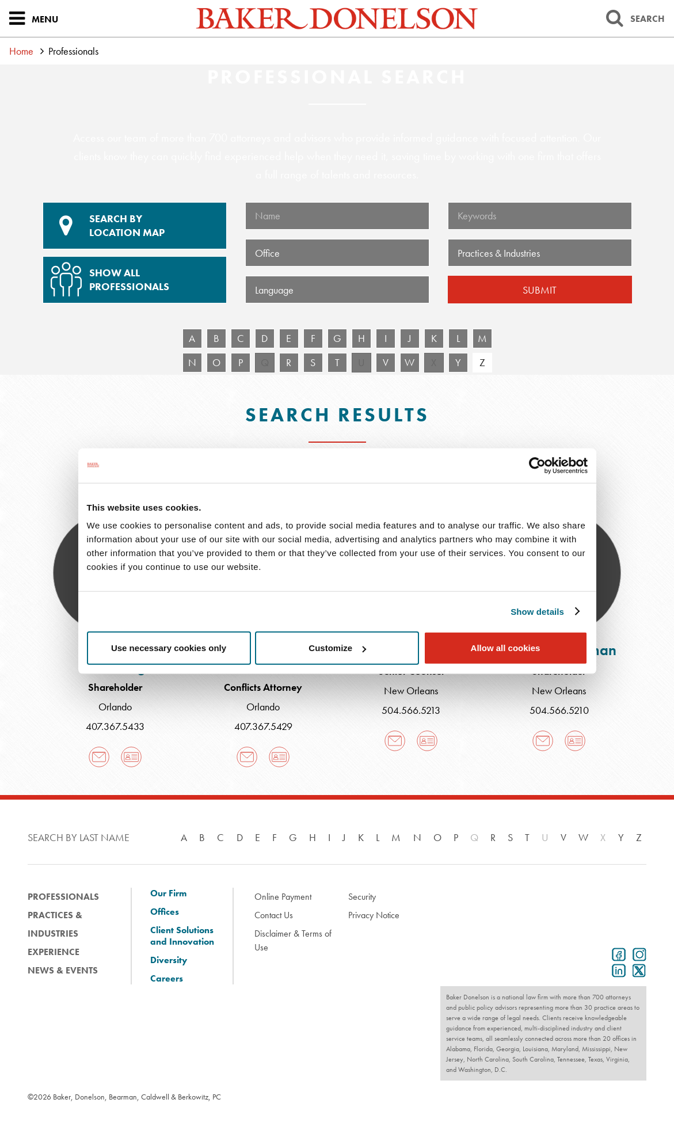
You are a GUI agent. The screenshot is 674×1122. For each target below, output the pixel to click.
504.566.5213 (411, 710)
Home (21, 51)
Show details (537, 611)
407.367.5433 (115, 726)
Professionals (63, 897)
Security (362, 897)
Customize (337, 648)
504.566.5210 (559, 710)
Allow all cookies (505, 648)
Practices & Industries (55, 924)
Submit (540, 289)
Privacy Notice (373, 915)
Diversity (168, 960)
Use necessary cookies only (168, 648)
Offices (164, 912)
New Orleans (411, 690)
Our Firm (168, 893)
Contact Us (273, 915)
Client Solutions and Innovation (182, 936)
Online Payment (282, 897)
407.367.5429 (263, 726)
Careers (166, 978)
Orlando (115, 706)
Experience (53, 952)
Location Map (134, 225)
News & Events (63, 970)
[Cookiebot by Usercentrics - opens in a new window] (537, 465)
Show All (133, 275)
